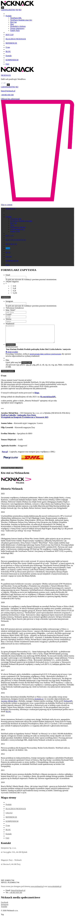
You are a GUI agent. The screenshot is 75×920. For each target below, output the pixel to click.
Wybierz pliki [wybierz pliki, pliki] (26, 366)
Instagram (9, 301)
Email (8, 275)
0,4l (14, 288)
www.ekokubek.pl (54, 890)
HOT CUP (9, 35)
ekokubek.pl (38, 702)
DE (9, 10)
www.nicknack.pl (37, 890)
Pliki (7, 364)
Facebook (4, 906)
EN (4, 10)
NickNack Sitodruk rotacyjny (21, 20)
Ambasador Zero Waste (26, 419)
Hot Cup (13, 22)
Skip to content (6, 205)
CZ (2, 10)
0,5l (14, 286)
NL (7, 10)
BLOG (8, 51)
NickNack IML (16, 18)
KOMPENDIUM (12, 60)
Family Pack (15, 30)
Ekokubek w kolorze (18, 26)
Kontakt (9, 56)
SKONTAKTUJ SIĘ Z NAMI (12, 471)
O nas (8, 47)
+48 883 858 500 (7, 95)
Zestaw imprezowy (17, 28)
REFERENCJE (11, 43)
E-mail (9, 315)
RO (20, 10)
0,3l (14, 291)
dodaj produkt (12, 355)
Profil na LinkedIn (8, 419)
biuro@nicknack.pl (8, 91)
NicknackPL (68, 704)
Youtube (4, 910)
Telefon (8, 319)
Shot (12, 24)
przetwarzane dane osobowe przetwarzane (45, 357)
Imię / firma (10, 310)
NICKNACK (6, 75)
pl (2, 7)
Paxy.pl (5, 455)
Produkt (9, 16)
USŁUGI (9, 816)
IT (11, 10)
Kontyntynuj (11, 348)
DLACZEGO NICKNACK (16, 39)
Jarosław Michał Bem (9, 704)
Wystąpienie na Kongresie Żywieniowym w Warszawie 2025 (24, 421)
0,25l (15, 293)
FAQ (7, 64)
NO (14, 10)
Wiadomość (10, 324)
